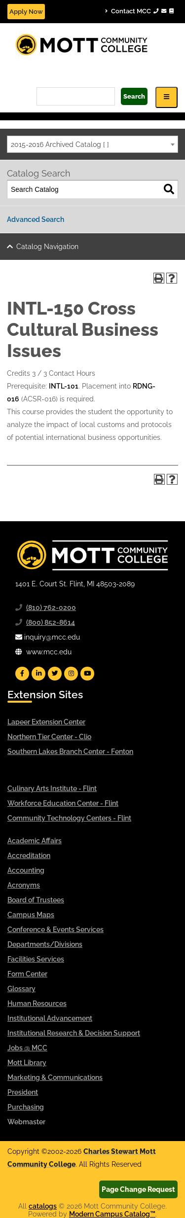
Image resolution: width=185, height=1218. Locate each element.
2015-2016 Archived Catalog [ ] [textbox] (60, 144)
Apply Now (26, 11)
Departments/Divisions (44, 944)
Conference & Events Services (55, 929)
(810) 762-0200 (51, 607)
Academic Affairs (34, 841)
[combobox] (92, 144)
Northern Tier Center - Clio (49, 737)
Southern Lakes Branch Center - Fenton (70, 751)
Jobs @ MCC (27, 1048)
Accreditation (28, 856)
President (22, 1092)
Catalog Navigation (47, 247)
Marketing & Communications (55, 1077)
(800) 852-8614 (50, 622)
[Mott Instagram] (71, 674)
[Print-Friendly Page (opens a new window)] (158, 278)
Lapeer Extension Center (46, 722)
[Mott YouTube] (87, 674)
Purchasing (25, 1107)
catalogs (43, 1206)
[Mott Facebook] (22, 674)
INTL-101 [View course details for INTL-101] (63, 386)
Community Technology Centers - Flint (69, 818)
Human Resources (37, 1003)
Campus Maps (30, 915)
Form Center (27, 974)
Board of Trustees (35, 900)
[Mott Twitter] (55, 674)
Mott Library (26, 1063)
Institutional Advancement (49, 1018)
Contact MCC (139, 10)
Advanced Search (35, 219)
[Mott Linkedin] (38, 674)
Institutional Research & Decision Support (73, 1033)
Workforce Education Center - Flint (62, 803)
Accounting (25, 870)
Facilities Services (35, 959)
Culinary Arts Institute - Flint (52, 788)
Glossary (21, 989)
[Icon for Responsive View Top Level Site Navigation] (166, 97)
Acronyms (23, 885)
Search (134, 96)
